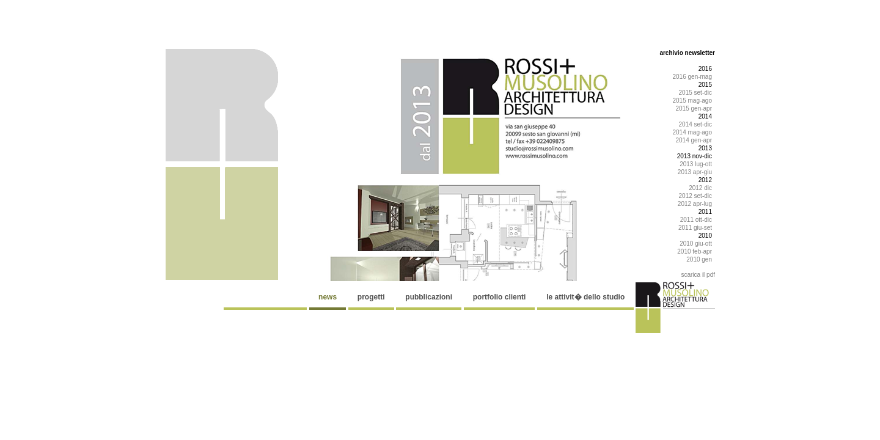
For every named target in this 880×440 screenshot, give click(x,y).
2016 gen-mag (693, 76)
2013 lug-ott (696, 164)
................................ (265, 297)
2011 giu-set (695, 227)
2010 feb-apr (694, 251)
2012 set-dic (695, 196)
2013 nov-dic (694, 156)
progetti (371, 297)
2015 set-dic (695, 92)
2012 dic (700, 188)
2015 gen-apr (694, 108)
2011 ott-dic (696, 219)
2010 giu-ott (696, 243)
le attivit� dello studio (585, 297)
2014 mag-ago (693, 132)
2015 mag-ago (693, 100)
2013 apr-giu (695, 172)
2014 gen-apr (694, 140)
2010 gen (699, 259)
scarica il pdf (698, 274)
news (327, 297)
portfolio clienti (499, 297)
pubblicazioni (428, 297)
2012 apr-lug (695, 203)
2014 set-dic (695, 124)
